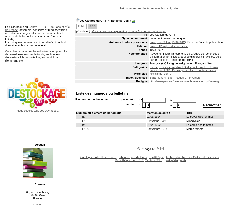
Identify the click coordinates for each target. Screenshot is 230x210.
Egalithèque (156, 157)
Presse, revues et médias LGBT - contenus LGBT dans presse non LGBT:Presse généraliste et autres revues (184, 69)
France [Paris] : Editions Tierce (169, 46)
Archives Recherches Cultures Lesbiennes (192, 157)
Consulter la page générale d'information (30, 51)
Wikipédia (172, 160)
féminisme (156, 73)
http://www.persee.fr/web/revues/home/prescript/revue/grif (185, 81)
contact (37, 204)
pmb (183, 160)
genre (167, 73)
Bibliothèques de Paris (132, 157)
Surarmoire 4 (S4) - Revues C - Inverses (175, 77)
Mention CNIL (153, 160)
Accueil (40, 144)
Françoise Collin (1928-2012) (168, 42)
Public (81, 26)
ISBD (92, 26)
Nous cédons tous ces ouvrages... (37, 109)
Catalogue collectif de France (98, 157)
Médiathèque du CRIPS (129, 160)
